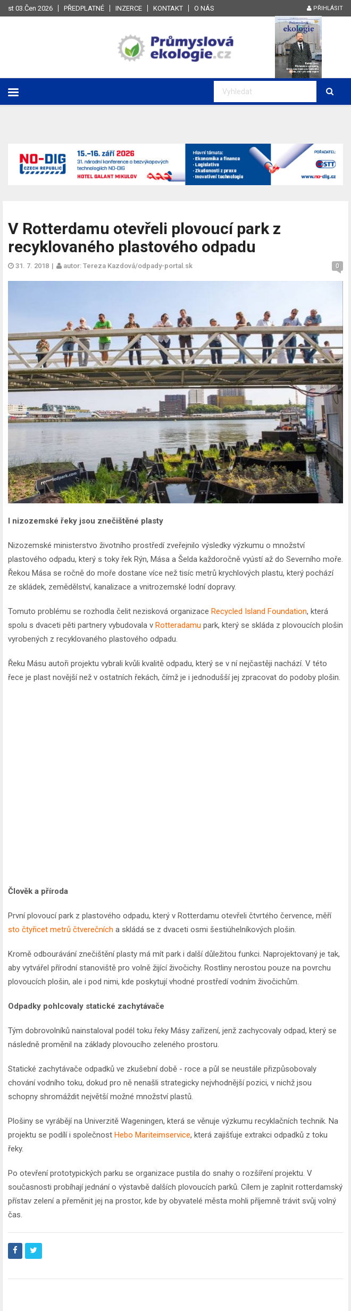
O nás (204, 8)
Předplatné (84, 8)
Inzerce (128, 8)
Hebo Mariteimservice (152, 1135)
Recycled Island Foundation (259, 611)
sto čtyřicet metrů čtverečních (60, 929)
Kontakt (168, 8)
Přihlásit (325, 8)
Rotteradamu (178, 625)
